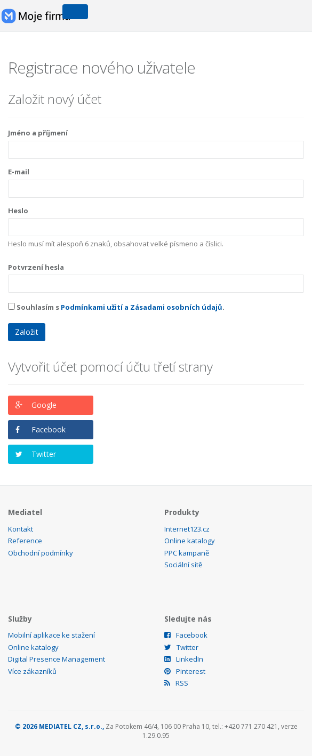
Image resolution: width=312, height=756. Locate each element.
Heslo (18, 210)
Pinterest (184, 671)
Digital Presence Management (56, 659)
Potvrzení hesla (36, 267)
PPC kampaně (186, 553)
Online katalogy (189, 540)
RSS (176, 683)
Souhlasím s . (116, 307)
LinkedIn (183, 659)
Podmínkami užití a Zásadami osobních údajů (141, 307)
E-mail (18, 171)
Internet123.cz (187, 529)
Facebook (48, 429)
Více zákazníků (32, 671)
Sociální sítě (183, 564)
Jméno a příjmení (38, 133)
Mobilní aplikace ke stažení (51, 635)
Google (44, 405)
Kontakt (20, 529)
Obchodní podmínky (40, 553)
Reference (25, 540)
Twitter (43, 454)
